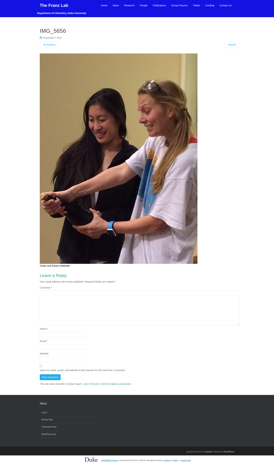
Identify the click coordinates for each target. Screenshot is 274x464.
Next (232, 44)
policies (167, 460)
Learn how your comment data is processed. (107, 383)
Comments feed (49, 427)
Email (43, 341)
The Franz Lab (54, 5)
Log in (44, 412)
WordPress (229, 452)
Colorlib (208, 452)
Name (44, 328)
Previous (49, 44)
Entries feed (47, 419)
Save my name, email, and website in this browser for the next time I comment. (82, 370)
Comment (46, 287)
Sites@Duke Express (109, 460)
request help (186, 460)
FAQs (176, 460)
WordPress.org (49, 434)
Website (44, 353)
